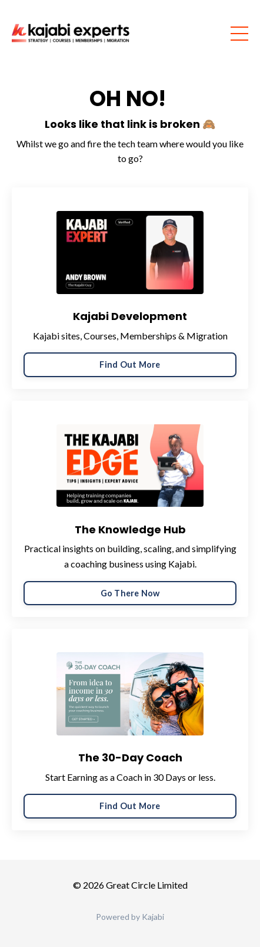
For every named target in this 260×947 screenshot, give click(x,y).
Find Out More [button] (129, 364)
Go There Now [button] (130, 593)
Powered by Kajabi (130, 917)
